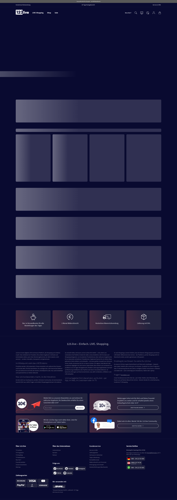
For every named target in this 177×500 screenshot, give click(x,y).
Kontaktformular (94, 460)
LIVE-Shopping (37, 13)
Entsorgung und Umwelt (96, 465)
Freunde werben (20, 462)
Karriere (55, 452)
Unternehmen (57, 450)
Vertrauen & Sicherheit (95, 455)
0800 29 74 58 (136, 462)
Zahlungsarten (93, 452)
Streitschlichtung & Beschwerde (98, 467)
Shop (49, 13)
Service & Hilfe (93, 450)
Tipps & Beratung (94, 457)
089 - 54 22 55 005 (137, 467)
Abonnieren (80, 408)
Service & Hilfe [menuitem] (157, 5)
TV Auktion (19, 450)
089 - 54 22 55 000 (137, 459)
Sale (56, 13)
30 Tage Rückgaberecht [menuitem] (88, 5)
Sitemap (18, 467)
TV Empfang (19, 455)
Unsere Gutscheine (21, 465)
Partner (55, 455)
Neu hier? (128, 13)
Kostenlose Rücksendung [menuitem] (23, 5)
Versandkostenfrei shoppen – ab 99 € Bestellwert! (88, 1)
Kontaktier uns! (125, 375)
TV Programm (20, 452)
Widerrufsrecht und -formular (97, 462)
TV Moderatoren (20, 457)
